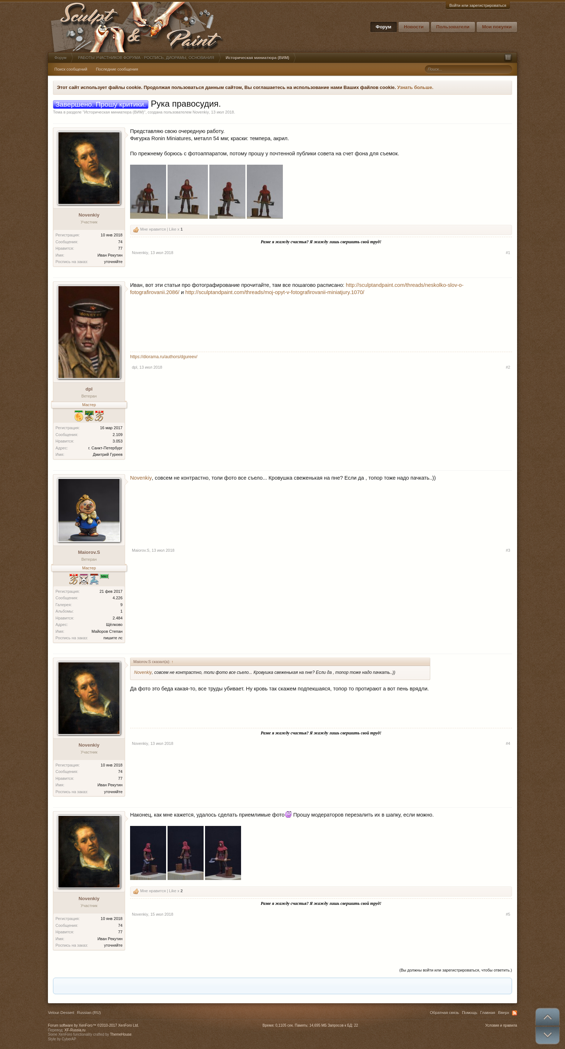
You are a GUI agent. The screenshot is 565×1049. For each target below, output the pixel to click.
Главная (487, 1012)
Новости (414, 27)
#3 (508, 550)
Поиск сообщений (70, 69)
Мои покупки (497, 27)
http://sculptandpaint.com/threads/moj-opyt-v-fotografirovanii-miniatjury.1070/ (274, 292)
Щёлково (114, 624)
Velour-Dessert (61, 1012)
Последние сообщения (117, 69)
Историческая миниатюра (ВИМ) (114, 112)
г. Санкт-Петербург (105, 448)
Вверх (503, 1012)
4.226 (117, 598)
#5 (508, 914)
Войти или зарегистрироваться (477, 5)
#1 (508, 252)
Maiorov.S (89, 552)
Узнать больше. (415, 87)
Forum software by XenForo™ (93, 1025)
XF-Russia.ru (74, 1030)
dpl (89, 389)
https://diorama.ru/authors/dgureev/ (163, 356)
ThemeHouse (121, 1034)
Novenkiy (200, 112)
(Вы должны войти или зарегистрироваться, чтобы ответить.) (455, 970)
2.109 (117, 434)
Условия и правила (501, 1025)
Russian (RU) (89, 1012)
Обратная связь (444, 1012)
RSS (514, 1012)
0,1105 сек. (284, 1025)
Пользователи (453, 27)
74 (120, 242)
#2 (508, 367)
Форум (383, 27)
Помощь (469, 1012)
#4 (508, 743)
